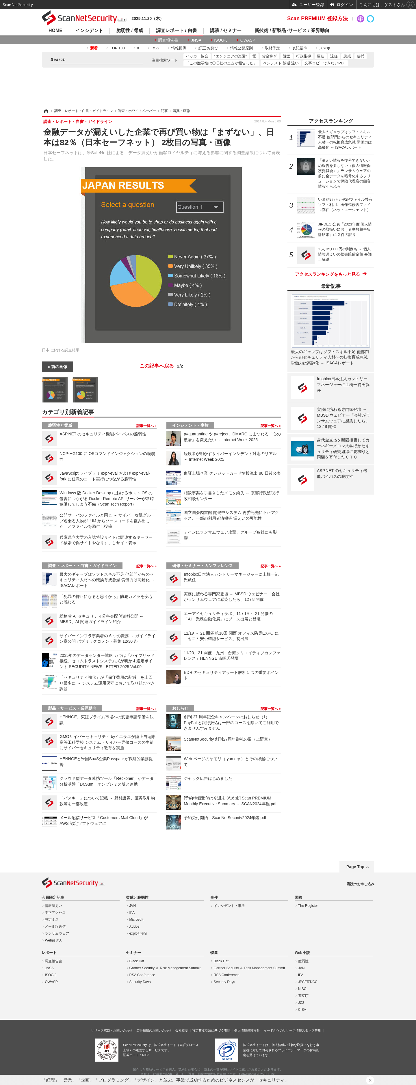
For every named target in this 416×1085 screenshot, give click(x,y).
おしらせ (180, 708)
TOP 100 (117, 48)
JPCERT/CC (307, 982)
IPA (132, 913)
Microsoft (136, 920)
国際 (298, 898)
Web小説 (302, 953)
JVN (132, 906)
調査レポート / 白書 (176, 30)
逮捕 (360, 56)
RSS (155, 48)
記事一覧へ (145, 426)
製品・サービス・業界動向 (72, 708)
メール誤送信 (55, 926)
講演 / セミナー (226, 30)
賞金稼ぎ (269, 56)
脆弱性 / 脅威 (129, 30)
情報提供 (178, 48)
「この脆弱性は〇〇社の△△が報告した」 (221, 63)
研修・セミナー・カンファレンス (202, 565)
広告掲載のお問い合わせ (153, 1030)
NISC (302, 989)
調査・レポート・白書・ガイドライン (82, 565)
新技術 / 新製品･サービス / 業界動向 (292, 30)
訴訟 (286, 56)
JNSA (196, 40)
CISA (302, 1010)
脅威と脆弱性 (137, 898)
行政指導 (303, 56)
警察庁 (303, 996)
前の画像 (59, 366)
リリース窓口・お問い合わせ (111, 1030)
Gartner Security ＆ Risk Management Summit (165, 968)
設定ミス (52, 920)
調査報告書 (168, 40)
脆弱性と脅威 (60, 425)
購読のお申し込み (360, 884)
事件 (214, 898)
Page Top (355, 866)
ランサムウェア (57, 933)
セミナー (133, 953)
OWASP (247, 40)
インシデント (89, 30)
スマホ (324, 48)
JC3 (301, 1003)
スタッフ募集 (311, 1030)
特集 (214, 953)
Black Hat (136, 961)
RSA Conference (142, 975)
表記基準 (299, 48)
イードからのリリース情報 (283, 1030)
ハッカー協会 (197, 56)
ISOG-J (221, 40)
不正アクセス (55, 913)
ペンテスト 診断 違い (281, 63)
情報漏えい (53, 906)
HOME (55, 30)
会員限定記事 (53, 898)
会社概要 (181, 1030)
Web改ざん (53, 940)
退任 (334, 56)
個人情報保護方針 (247, 1030)
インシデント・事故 (190, 425)
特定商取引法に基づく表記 (211, 1030)
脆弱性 (303, 961)
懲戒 (347, 56)
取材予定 (272, 48)
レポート (49, 953)
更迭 (320, 56)
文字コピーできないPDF (325, 63)
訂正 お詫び (208, 48)
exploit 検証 (138, 933)
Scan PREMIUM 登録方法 (317, 18)
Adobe (134, 926)
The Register (308, 906)
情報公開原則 (241, 48)
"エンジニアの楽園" (230, 56)
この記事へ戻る (161, 366)
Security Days (140, 982)
